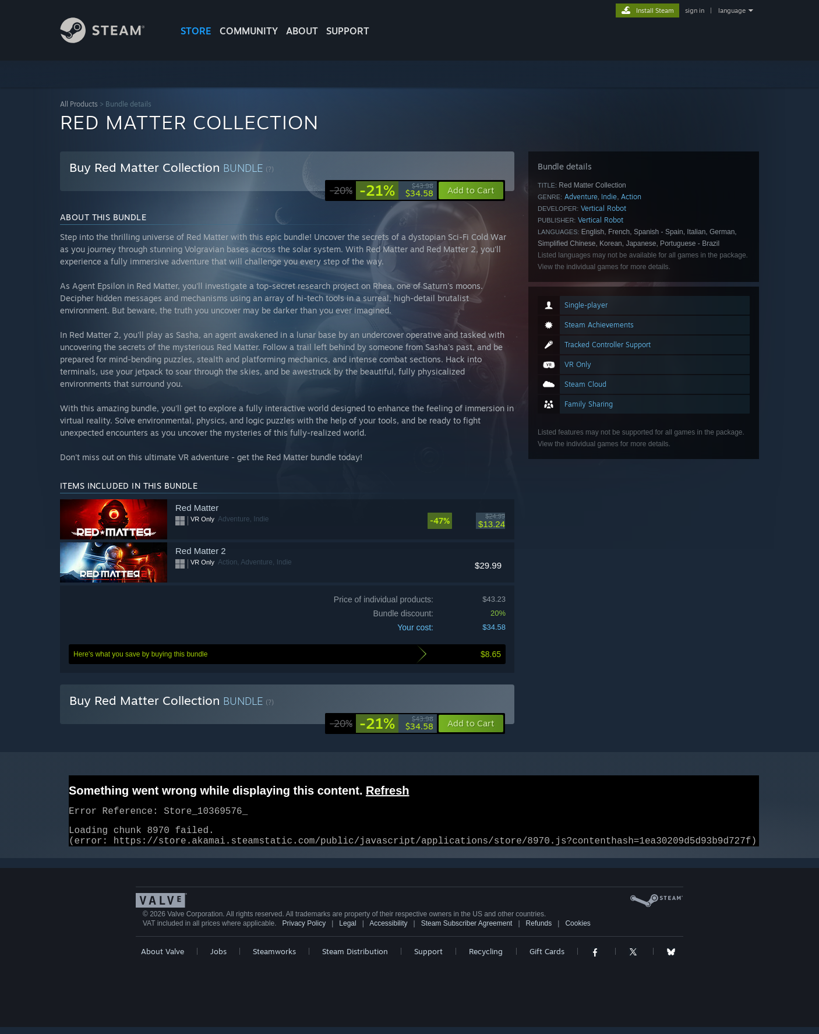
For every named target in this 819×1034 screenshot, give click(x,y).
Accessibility (388, 930)
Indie (609, 196)
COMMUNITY (249, 31)
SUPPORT (347, 31)
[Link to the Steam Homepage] (111, 40)
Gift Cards (546, 958)
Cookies (577, 930)
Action (631, 196)
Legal (347, 930)
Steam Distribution (355, 958)
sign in (694, 10)
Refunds (539, 930)
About (302, 31)
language (732, 10)
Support (428, 958)
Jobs (218, 958)
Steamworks (274, 958)
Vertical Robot (603, 208)
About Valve (162, 958)
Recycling (486, 958)
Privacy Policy (304, 930)
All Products (79, 104)
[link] (381, 190)
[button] (471, 723)
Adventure (581, 196)
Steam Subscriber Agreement (467, 930)
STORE (196, 31)
